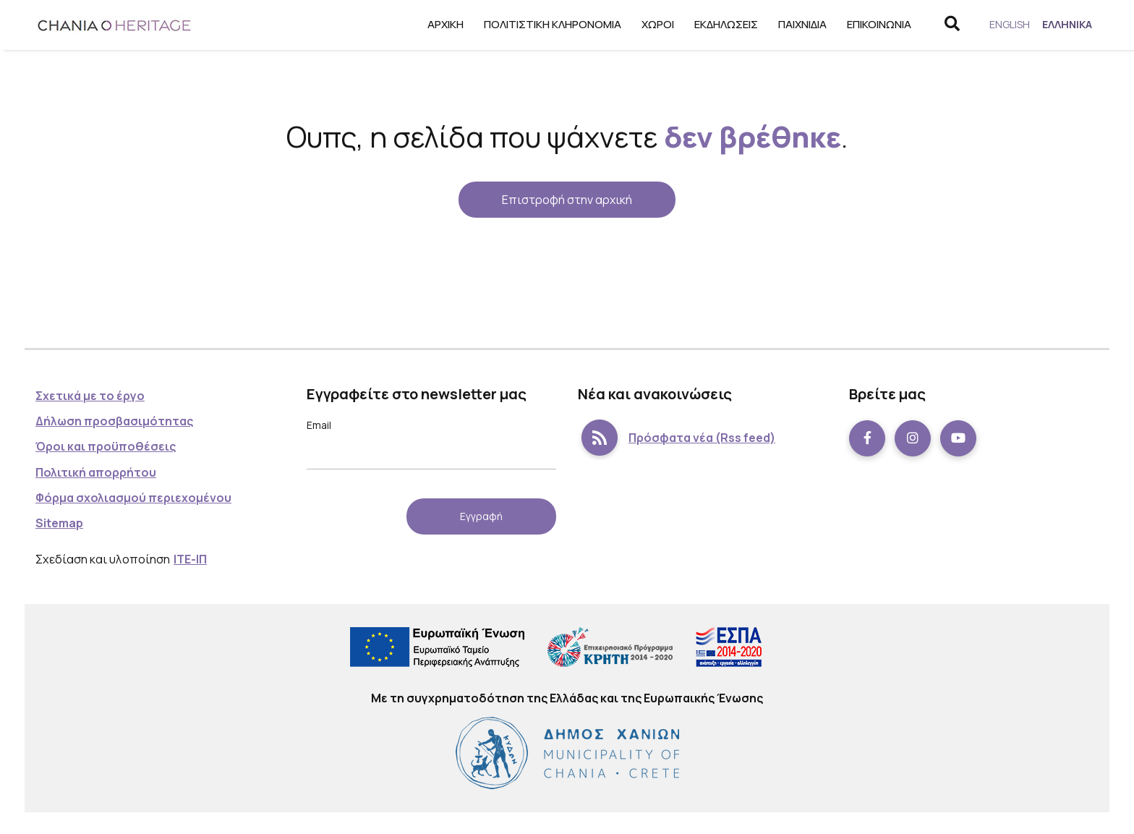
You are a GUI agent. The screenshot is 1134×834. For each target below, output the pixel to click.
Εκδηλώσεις (721, 24)
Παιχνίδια (797, 24)
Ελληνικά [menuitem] (1066, 24)
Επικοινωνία (874, 24)
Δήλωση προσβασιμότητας (114, 421)
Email (319, 425)
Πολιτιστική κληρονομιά (547, 24)
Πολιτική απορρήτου (95, 472)
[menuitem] (1006, 24)
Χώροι (652, 24)
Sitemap (59, 523)
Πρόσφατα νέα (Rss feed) (676, 438)
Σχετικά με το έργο (90, 396)
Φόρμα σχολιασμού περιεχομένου (133, 498)
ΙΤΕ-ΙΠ (190, 559)
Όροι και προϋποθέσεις (105, 446)
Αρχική (440, 24)
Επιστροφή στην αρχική (567, 200)
